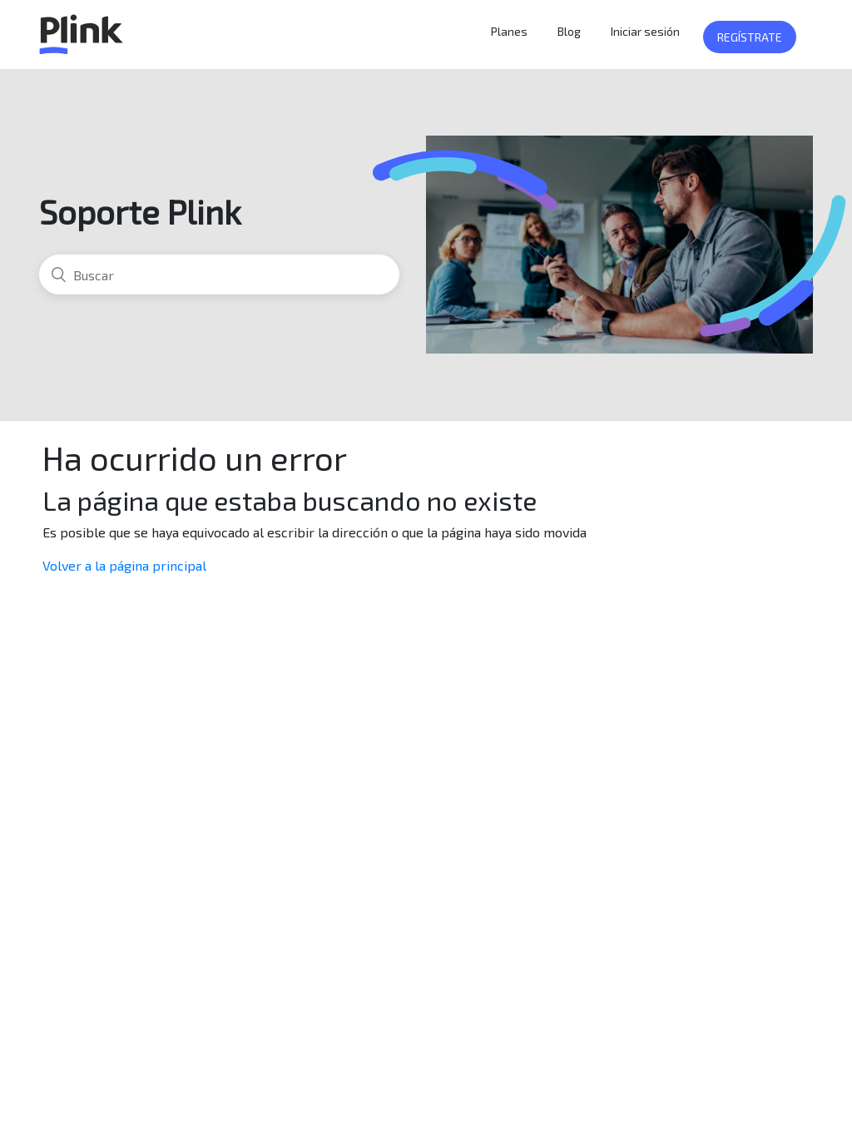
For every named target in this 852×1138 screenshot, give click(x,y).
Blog (569, 31)
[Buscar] (219, 274)
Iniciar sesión (645, 31)
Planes (509, 31)
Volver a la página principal (124, 565)
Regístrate (749, 37)
